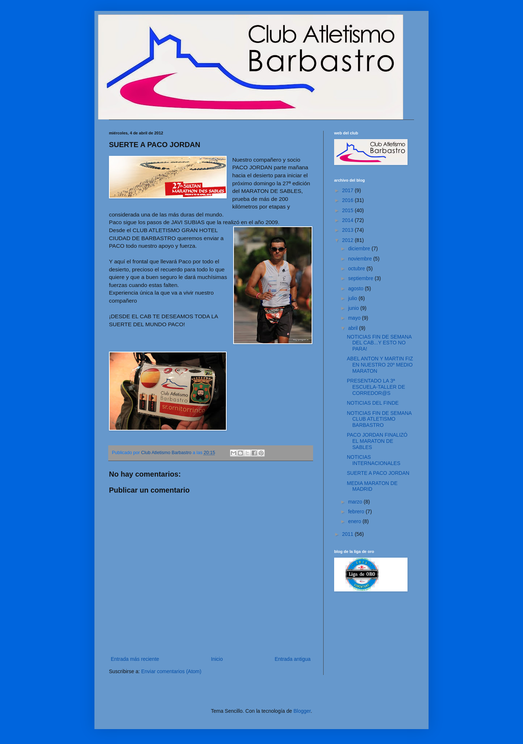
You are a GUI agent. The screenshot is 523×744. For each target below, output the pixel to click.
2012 (348, 240)
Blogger (302, 711)
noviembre (360, 259)
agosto (356, 288)
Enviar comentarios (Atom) (171, 671)
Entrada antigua (293, 659)
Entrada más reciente (135, 659)
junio (354, 308)
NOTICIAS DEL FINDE (373, 403)
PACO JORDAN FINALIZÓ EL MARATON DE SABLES (377, 441)
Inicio (217, 659)
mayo (355, 318)
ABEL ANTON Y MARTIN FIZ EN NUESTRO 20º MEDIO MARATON (380, 365)
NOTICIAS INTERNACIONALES (373, 460)
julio (353, 298)
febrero (356, 511)
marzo (356, 502)
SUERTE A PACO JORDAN (378, 473)
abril (353, 328)
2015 (348, 210)
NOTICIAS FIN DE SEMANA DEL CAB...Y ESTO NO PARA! (379, 343)
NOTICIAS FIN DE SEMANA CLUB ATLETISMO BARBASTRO (379, 419)
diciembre (360, 248)
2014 (348, 220)
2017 (348, 190)
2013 (348, 230)
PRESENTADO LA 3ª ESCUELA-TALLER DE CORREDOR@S (376, 387)
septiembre (361, 278)
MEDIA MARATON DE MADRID (372, 486)
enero (355, 521)
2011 (348, 534)
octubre (357, 268)
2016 (348, 200)
